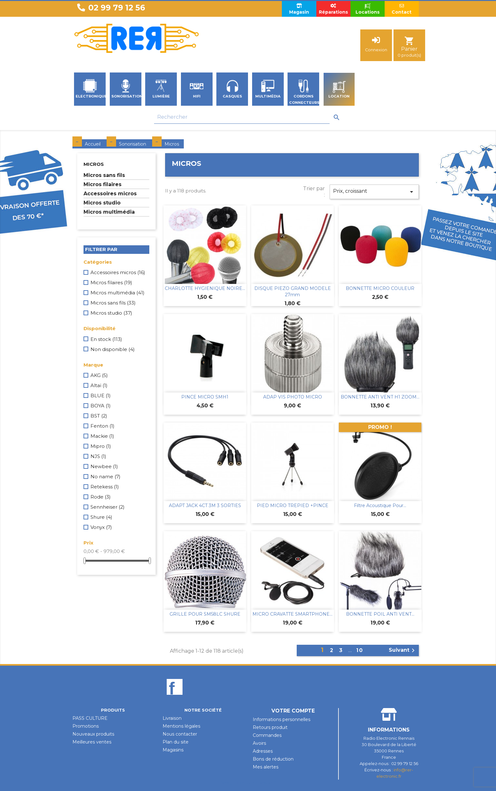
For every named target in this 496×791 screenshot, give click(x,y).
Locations (368, 9)
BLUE (100, 395)
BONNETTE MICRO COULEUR (380, 288)
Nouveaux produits (93, 734)
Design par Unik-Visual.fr (248, 783)
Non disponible (112, 349)
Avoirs (259, 743)
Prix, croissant (374, 192)
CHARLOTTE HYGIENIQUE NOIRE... (205, 288)
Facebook (175, 698)
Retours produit (270, 727)
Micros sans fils (104, 175)
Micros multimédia (109, 212)
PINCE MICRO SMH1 (204, 397)
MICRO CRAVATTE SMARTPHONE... (292, 614)
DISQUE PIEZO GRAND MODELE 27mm (292, 292)
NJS (98, 456)
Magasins (173, 750)
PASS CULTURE (90, 718)
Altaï (99, 385)
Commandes (267, 735)
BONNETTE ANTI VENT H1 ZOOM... (380, 397)
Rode (100, 497)
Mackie (102, 436)
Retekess (104, 487)
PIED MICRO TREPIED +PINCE (292, 505)
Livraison (172, 718)
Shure (101, 517)
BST (98, 416)
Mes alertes (265, 767)
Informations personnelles (281, 719)
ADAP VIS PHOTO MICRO (292, 397)
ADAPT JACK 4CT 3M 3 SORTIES (205, 505)
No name (105, 477)
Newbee (104, 466)
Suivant (403, 650)
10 (359, 650)
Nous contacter (180, 734)
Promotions (85, 726)
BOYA (100, 406)
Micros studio (102, 203)
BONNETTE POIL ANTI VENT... (380, 614)
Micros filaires (102, 184)
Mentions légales (181, 726)
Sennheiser (107, 507)
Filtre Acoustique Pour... (380, 505)
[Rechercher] (242, 117)
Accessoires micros (110, 194)
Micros (94, 164)
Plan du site (176, 742)
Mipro (100, 446)
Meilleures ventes (91, 742)
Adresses (263, 751)
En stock (106, 339)
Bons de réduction (273, 759)
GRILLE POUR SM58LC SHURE (205, 614)
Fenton (102, 426)
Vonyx (101, 527)
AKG (99, 375)
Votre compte (293, 711)
